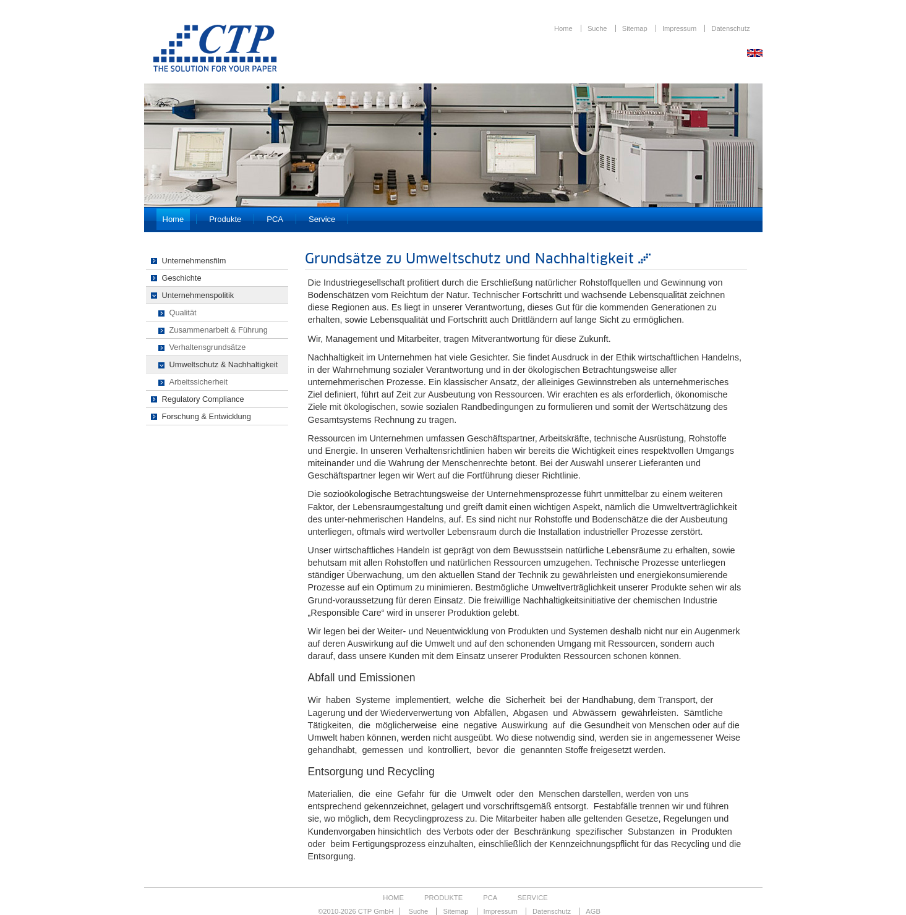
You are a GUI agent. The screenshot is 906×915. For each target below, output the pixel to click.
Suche (598, 28)
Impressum (680, 28)
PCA (275, 219)
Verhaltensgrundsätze (207, 347)
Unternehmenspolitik (198, 295)
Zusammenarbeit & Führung (218, 329)
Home (564, 28)
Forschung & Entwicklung (206, 416)
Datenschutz (730, 28)
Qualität (183, 312)
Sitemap (635, 28)
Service (322, 219)
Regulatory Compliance (203, 399)
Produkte (225, 219)
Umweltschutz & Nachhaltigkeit (223, 364)
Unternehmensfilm (194, 260)
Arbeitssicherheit (198, 381)
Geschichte (182, 278)
